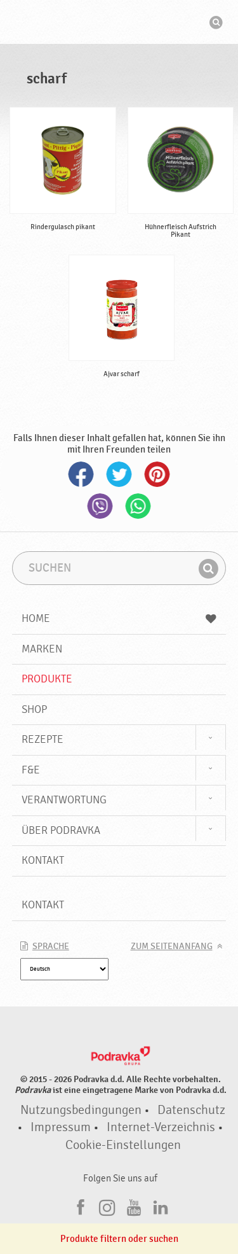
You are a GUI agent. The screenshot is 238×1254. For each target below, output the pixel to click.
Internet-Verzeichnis (161, 1127)
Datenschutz (191, 1110)
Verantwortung (64, 800)
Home (119, 618)
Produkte (47, 679)
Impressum (60, 1127)
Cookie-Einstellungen (123, 1145)
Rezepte (42, 739)
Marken (42, 649)
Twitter (119, 474)
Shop (34, 709)
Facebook (81, 474)
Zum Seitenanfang (172, 946)
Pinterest (157, 474)
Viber (100, 506)
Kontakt (43, 860)
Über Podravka (61, 830)
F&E (31, 770)
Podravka (119, 24)
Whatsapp (138, 506)
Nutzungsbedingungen (81, 1110)
